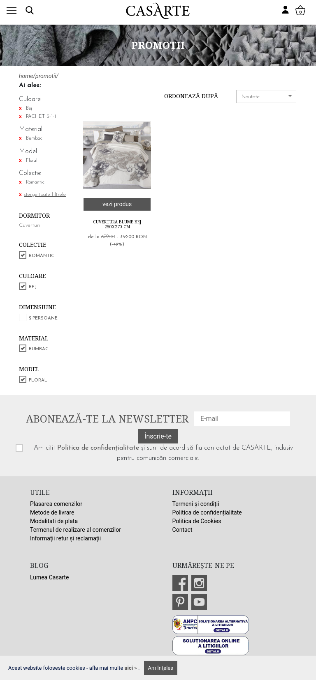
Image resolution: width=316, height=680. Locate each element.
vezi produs (117, 204)
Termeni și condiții (195, 504)
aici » (132, 668)
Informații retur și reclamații (65, 538)
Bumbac (39, 349)
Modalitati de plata (54, 521)
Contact (182, 529)
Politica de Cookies (196, 521)
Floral (38, 380)
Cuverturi (29, 225)
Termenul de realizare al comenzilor (75, 529)
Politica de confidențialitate (98, 448)
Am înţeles (160, 668)
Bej (33, 287)
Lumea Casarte (49, 577)
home (26, 76)
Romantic (41, 256)
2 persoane (43, 318)
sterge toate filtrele (45, 194)
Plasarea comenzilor (56, 504)
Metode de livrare (52, 512)
